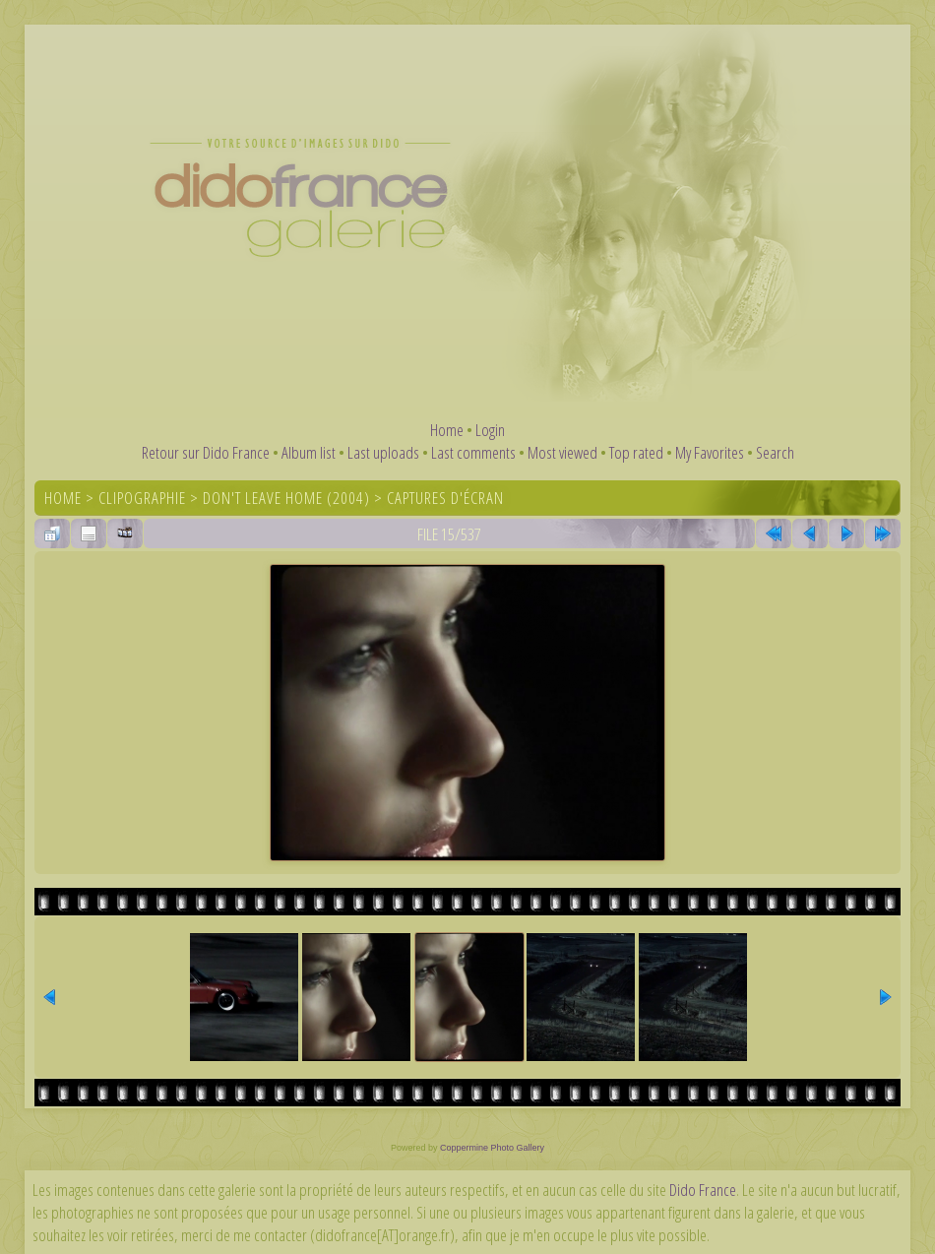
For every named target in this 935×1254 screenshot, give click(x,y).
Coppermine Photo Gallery (492, 1148)
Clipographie (142, 497)
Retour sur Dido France (206, 452)
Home (447, 429)
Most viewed (562, 452)
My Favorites (709, 452)
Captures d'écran (445, 497)
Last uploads (383, 452)
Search (775, 452)
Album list (308, 452)
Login (490, 429)
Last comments (473, 452)
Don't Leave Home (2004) (286, 497)
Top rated (636, 452)
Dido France (702, 1189)
